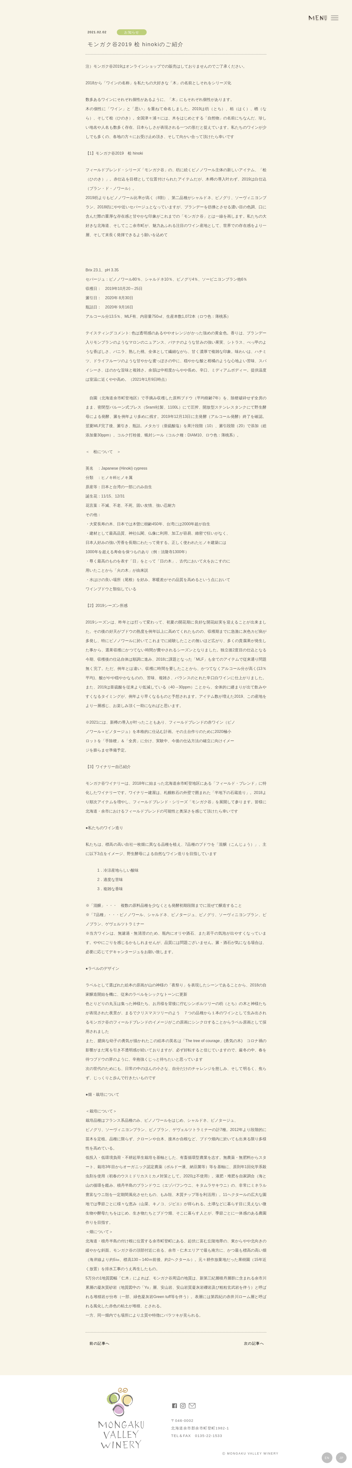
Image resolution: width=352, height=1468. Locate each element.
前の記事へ (99, 1343)
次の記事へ (254, 1343)
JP (341, 1458)
